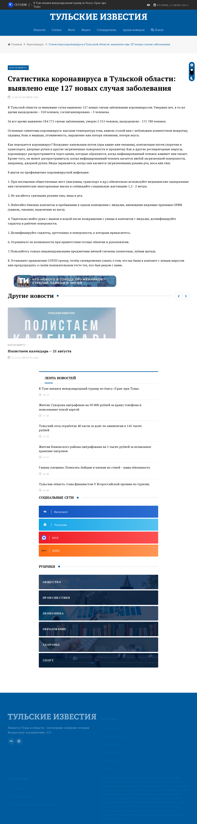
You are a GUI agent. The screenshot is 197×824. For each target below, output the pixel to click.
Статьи (57, 30)
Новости (39, 30)
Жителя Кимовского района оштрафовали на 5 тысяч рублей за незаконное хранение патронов (95, 449)
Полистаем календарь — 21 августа (39, 351)
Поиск (157, 30)
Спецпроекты (106, 30)
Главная (15, 44)
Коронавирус (35, 44)
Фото (71, 30)
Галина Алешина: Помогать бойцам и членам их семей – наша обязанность (94, 467)
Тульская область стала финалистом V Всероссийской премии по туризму (94, 484)
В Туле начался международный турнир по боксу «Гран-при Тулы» (69, 5)
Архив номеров (134, 30)
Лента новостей (60, 378)
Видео (86, 30)
